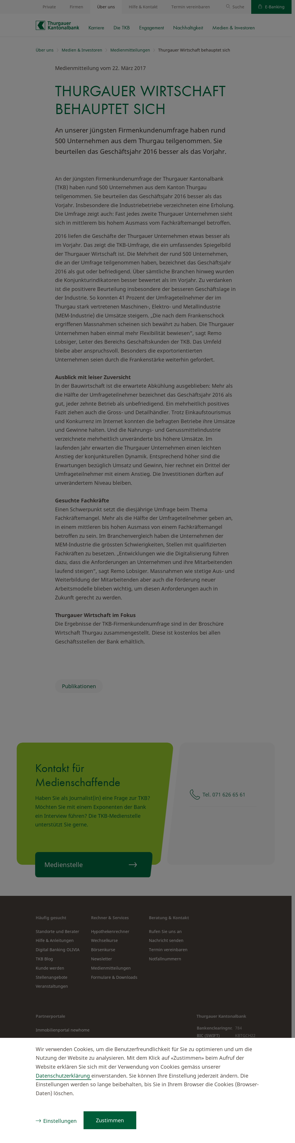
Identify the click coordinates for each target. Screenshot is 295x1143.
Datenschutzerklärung (63, 1075)
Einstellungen (60, 1120)
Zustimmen (110, 1120)
